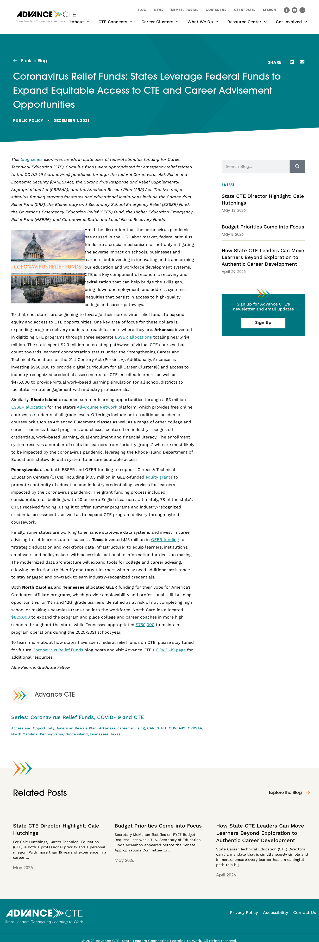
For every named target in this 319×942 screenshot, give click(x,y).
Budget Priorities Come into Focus (263, 227)
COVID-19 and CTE (120, 717)
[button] (269, 11)
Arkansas (107, 728)
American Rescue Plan (77, 728)
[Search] (297, 166)
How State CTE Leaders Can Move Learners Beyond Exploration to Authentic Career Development (263, 257)
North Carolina (24, 734)
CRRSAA (195, 728)
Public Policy (28, 120)
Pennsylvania (51, 734)
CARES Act (156, 728)
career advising (131, 728)
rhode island (76, 734)
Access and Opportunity (32, 728)
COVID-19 (177, 728)
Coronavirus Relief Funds (62, 717)
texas (115, 734)
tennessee (99, 734)
